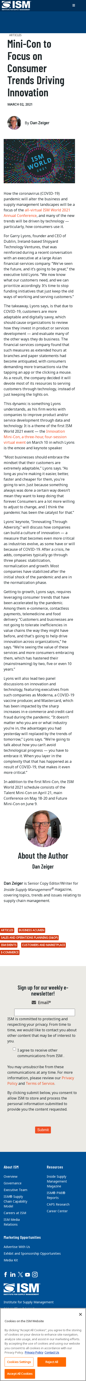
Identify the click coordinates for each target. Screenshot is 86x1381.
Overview (10, 1176)
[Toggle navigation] (73, 5)
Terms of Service (40, 1083)
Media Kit (11, 1260)
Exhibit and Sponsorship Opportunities (32, 1253)
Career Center (57, 1211)
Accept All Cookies (20, 1374)
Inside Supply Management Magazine (57, 1181)
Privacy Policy (34, 1352)
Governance (13, 1183)
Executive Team (15, 1190)
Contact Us (51, 1352)
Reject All (51, 1362)
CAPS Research (58, 1204)
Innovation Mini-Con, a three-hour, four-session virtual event (35, 437)
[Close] (80, 1314)
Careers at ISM (15, 1213)
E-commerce (10, 952)
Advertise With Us (17, 1247)
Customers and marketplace (43, 945)
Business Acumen (31, 930)
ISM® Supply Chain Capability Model (15, 1201)
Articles (7, 930)
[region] (43, 1344)
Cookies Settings (19, 1362)
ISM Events (9, 945)
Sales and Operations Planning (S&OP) (29, 938)
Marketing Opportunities (22, 1237)
